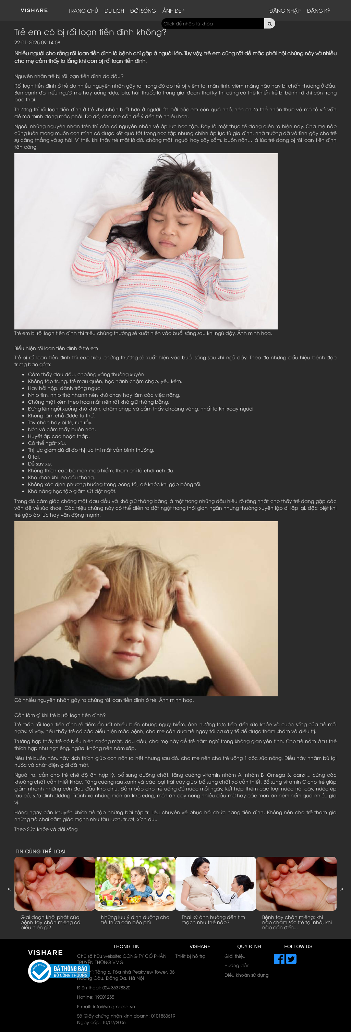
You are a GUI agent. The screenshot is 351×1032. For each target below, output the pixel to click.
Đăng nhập (285, 10)
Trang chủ (83, 10)
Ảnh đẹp (173, 10)
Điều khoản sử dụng (247, 975)
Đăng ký (318, 10)
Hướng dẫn (237, 965)
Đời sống (143, 10)
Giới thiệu (235, 956)
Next (341, 888)
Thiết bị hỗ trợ (190, 956)
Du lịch (114, 10)
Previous (9, 888)
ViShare (34, 10)
